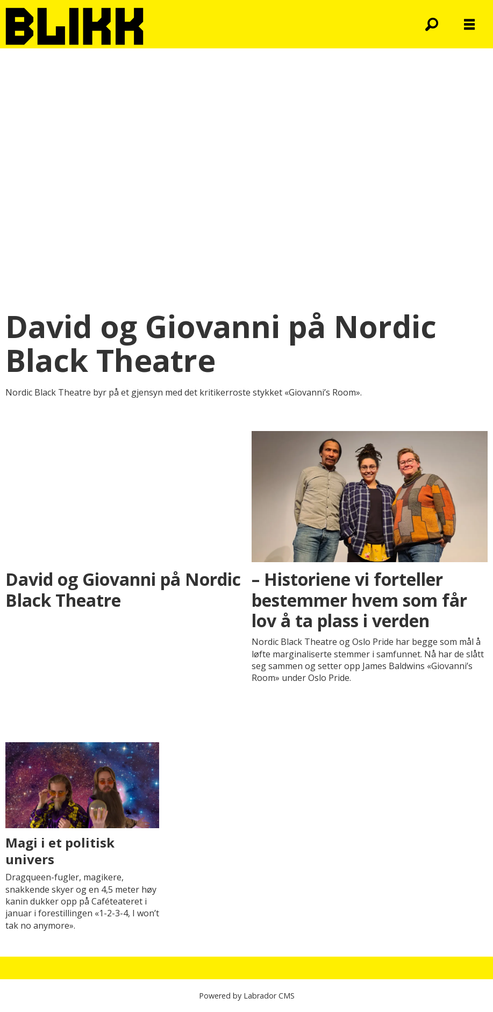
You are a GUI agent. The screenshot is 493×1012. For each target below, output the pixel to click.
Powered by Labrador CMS (247, 996)
